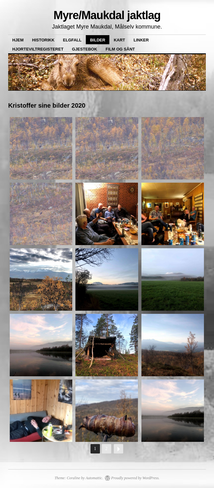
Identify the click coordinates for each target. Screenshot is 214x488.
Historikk (43, 40)
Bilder (97, 40)
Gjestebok (84, 49)
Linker (141, 40)
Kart (119, 40)
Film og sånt (120, 49)
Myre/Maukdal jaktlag (107, 15)
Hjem (18, 40)
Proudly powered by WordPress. (135, 478)
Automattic (93, 478)
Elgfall (72, 40)
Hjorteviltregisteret (37, 49)
